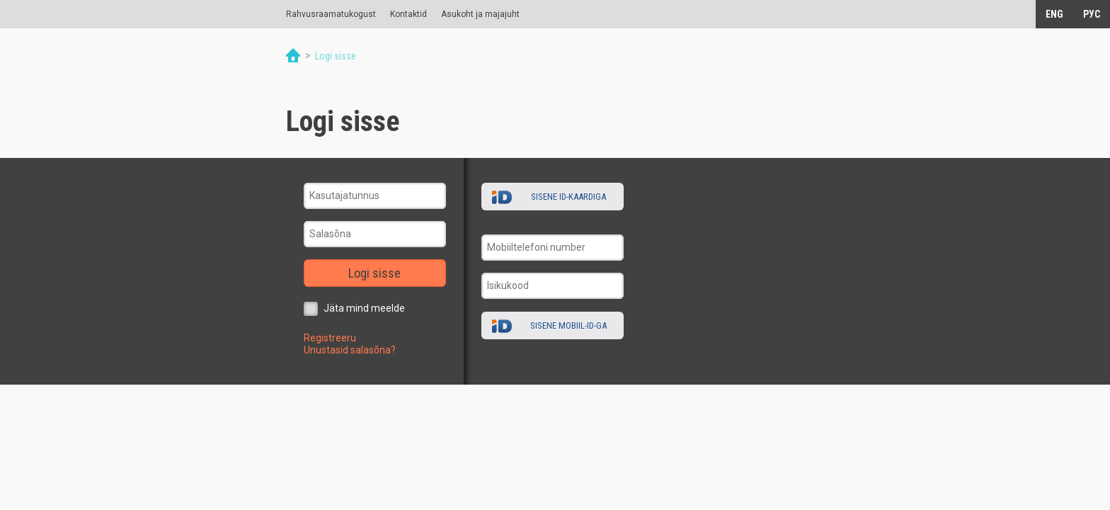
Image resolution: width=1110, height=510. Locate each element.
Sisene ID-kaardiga (568, 196)
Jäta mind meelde (364, 308)
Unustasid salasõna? (350, 350)
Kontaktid (408, 14)
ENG (1054, 14)
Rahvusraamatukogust (331, 14)
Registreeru (330, 338)
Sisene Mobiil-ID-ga (568, 325)
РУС (1091, 14)
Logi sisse (374, 273)
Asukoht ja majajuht (480, 14)
